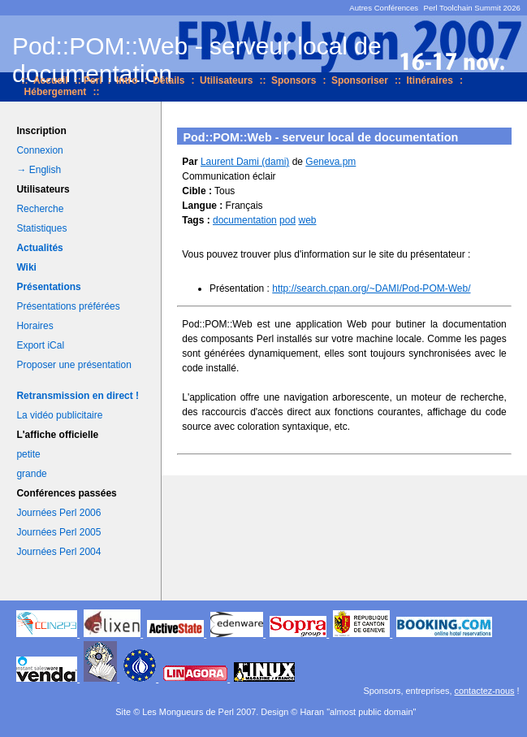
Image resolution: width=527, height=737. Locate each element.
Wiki (26, 267)
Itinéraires (430, 80)
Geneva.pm (330, 161)
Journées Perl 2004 (58, 551)
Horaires (34, 326)
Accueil (50, 80)
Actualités (39, 248)
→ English (38, 170)
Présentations (48, 287)
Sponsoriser (359, 80)
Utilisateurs (226, 80)
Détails (168, 80)
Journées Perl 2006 (58, 512)
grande (31, 473)
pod (287, 220)
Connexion (39, 150)
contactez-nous (485, 691)
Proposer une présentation (73, 365)
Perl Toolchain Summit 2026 (472, 7)
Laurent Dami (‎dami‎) (245, 161)
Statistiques (41, 228)
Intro (127, 80)
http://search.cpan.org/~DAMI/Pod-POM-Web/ (371, 288)
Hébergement (55, 92)
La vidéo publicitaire (59, 415)
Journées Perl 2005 (58, 532)
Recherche (39, 209)
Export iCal (40, 345)
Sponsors (293, 80)
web (307, 220)
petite (28, 454)
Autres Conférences (383, 7)
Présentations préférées (67, 306)
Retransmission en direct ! (77, 395)
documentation (245, 220)
